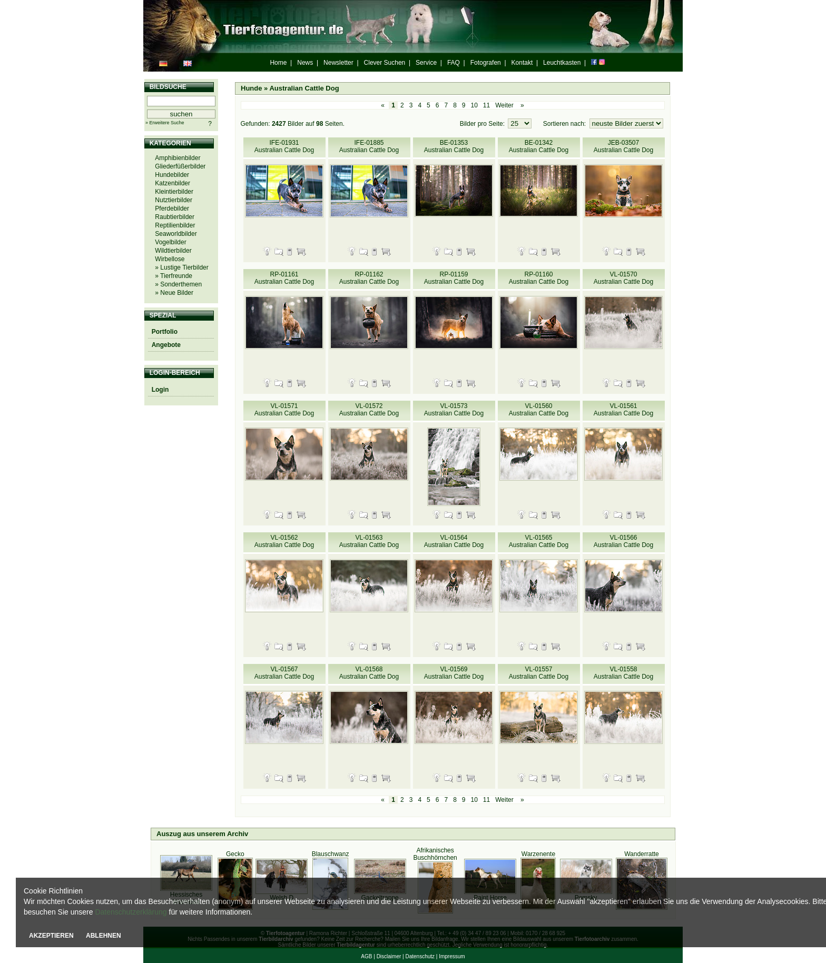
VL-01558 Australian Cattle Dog (623, 673)
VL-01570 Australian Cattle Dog (623, 278)
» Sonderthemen (178, 284)
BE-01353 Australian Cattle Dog (454, 146)
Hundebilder (172, 174)
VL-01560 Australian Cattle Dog (538, 409)
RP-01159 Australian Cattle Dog (454, 278)
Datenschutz (420, 956)
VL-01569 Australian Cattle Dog (454, 673)
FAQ (453, 62)
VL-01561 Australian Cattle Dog (623, 409)
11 (486, 105)
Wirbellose (169, 259)
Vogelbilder (170, 242)
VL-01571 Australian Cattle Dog (284, 409)
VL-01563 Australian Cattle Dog (369, 541)
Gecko (235, 854)
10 (474, 105)
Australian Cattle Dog (304, 88)
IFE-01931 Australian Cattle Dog (284, 146)
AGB (366, 956)
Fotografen (485, 62)
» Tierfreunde (173, 276)
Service (426, 62)
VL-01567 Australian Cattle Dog (284, 673)
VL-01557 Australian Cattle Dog (538, 673)
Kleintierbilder (174, 191)
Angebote (166, 345)
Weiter (504, 105)
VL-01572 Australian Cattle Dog (369, 409)
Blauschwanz (330, 854)
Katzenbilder (172, 183)
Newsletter (338, 62)
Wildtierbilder (173, 250)
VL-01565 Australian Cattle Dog (538, 541)
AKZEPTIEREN (51, 935)
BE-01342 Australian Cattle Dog (538, 146)
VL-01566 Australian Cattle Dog (623, 541)
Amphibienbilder (177, 158)
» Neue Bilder (174, 292)
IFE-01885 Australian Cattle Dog (369, 146)
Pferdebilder (172, 208)
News (305, 62)
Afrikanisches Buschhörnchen (435, 854)
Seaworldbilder (175, 233)
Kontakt (522, 62)
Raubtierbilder (174, 217)
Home (278, 62)
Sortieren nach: (565, 123)
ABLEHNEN (103, 935)
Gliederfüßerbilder (180, 166)
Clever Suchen (385, 62)
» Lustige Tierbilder (181, 267)
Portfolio (165, 331)
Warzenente (538, 854)
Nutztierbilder (173, 200)
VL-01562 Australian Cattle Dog (284, 541)
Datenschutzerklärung (130, 912)
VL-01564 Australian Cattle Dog (454, 541)
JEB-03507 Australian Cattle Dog (623, 146)
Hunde (251, 88)
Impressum (452, 956)
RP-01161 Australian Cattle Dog (284, 278)
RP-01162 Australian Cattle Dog (369, 278)
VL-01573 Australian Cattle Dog (454, 409)
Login (160, 389)
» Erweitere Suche (164, 122)
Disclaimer (389, 956)
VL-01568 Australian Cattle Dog (369, 673)
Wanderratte (641, 854)
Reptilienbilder (175, 225)
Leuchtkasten (562, 62)
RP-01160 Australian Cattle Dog (538, 278)
